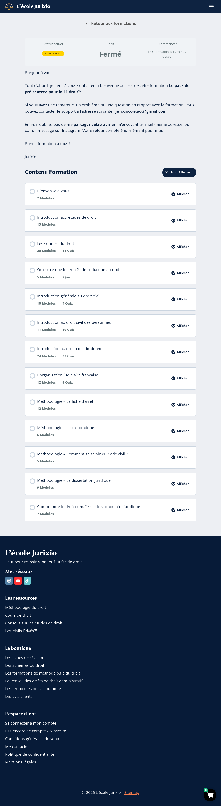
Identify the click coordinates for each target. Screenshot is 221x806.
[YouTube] (18, 581)
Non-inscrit (53, 53)
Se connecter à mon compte (30, 723)
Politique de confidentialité (29, 754)
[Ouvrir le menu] (211, 6)
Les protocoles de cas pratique (33, 688)
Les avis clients (18, 696)
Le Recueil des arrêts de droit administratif (43, 680)
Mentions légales (20, 762)
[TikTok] (28, 581)
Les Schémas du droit (24, 665)
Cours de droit (18, 615)
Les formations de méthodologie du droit (42, 673)
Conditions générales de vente (32, 738)
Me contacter (17, 746)
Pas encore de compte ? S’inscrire (35, 730)
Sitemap (131, 792)
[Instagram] (9, 581)
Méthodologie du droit (25, 607)
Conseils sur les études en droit (33, 623)
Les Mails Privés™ (21, 631)
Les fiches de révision (24, 657)
